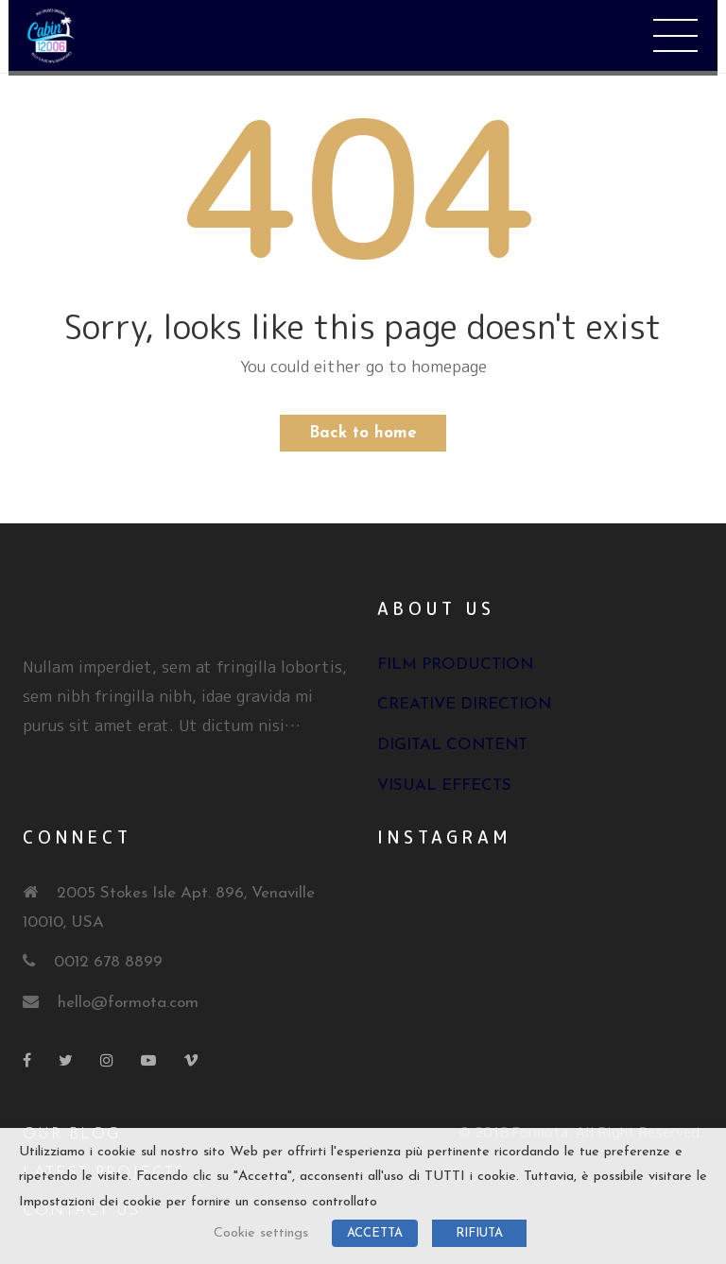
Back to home (363, 433)
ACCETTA (375, 1233)
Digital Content (452, 745)
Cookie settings (261, 1233)
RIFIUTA (479, 1233)
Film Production (455, 665)
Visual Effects (444, 785)
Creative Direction (464, 704)
